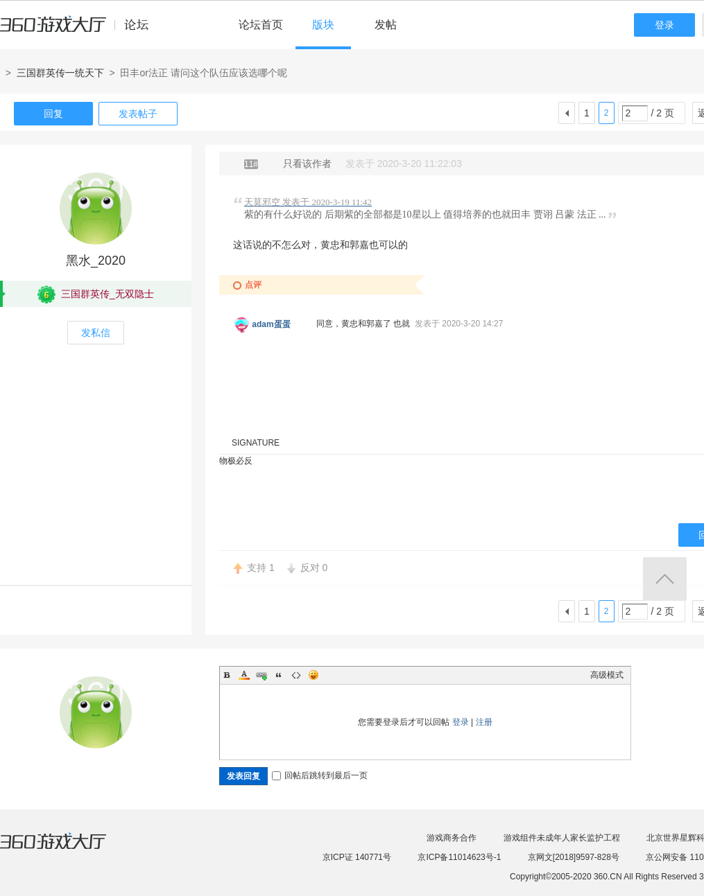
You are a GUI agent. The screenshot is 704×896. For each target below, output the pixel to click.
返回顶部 (665, 579)
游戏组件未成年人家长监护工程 (562, 838)
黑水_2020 (96, 260)
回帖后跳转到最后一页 (320, 775)
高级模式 (607, 675)
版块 (323, 24)
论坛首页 (261, 24)
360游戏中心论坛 (80, 30)
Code (296, 675)
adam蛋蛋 (271, 324)
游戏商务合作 (452, 838)
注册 (484, 722)
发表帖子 (138, 113)
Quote (279, 675)
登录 (664, 24)
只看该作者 (307, 163)
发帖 (386, 24)
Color (244, 675)
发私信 (95, 332)
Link (261, 675)
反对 (314, 567)
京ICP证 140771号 (357, 857)
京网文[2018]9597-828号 (573, 857)
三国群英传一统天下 (60, 72)
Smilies (313, 675)
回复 (53, 113)
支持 (261, 567)
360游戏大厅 (67, 849)
